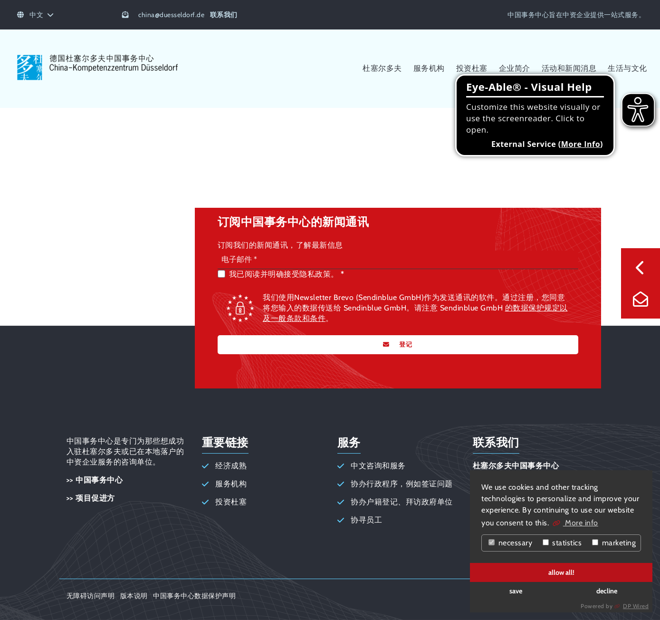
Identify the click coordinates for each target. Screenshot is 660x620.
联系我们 (224, 14)
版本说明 (134, 595)
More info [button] (580, 522)
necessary (510, 542)
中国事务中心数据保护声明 (194, 595)
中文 (35, 14)
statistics (562, 542)
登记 (404, 344)
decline (606, 591)
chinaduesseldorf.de (171, 14)
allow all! (561, 572)
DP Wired (636, 606)
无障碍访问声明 (91, 595)
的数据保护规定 (532, 307)
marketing (614, 542)
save (515, 591)
